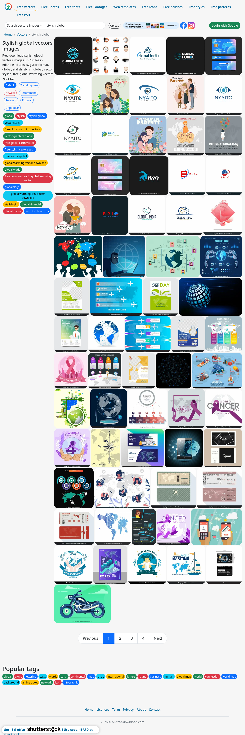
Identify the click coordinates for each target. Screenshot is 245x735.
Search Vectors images (23, 25)
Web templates (124, 7)
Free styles (197, 7)
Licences (102, 709)
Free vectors (26, 7)
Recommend (29, 93)
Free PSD (23, 15)
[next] (158, 638)
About (141, 709)
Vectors (22, 34)
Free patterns (221, 7)
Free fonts (72, 7)
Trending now (29, 85)
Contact (155, 709)
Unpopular (12, 108)
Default (10, 85)
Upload (114, 25)
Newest (10, 93)
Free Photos (50, 7)
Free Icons (149, 7)
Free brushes (173, 7)
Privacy (128, 709)
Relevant (11, 100)
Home (8, 34)
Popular (27, 100)
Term (116, 709)
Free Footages (96, 7)
